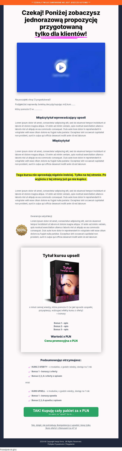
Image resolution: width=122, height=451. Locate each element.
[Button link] (61, 412)
